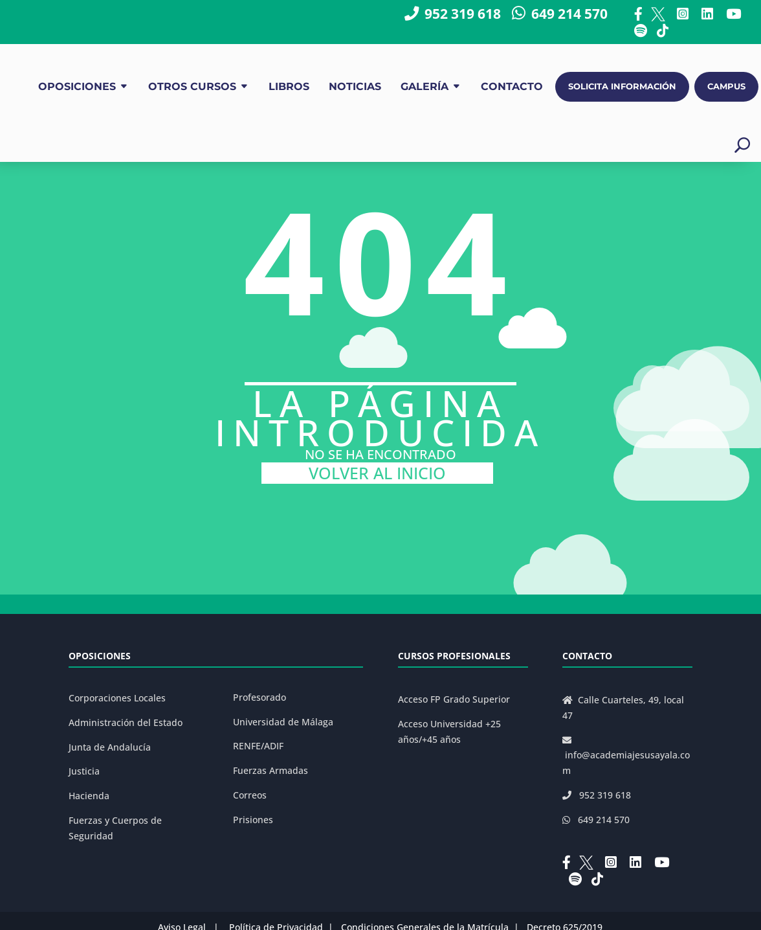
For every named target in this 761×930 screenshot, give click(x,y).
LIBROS (289, 86)
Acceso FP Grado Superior (454, 699)
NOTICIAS (355, 86)
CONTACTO (512, 86)
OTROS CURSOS (192, 86)
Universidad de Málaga (283, 722)
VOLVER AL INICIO (377, 473)
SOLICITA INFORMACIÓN (622, 86)
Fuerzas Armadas (270, 770)
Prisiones (253, 819)
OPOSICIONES (77, 86)
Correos (250, 795)
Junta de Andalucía (110, 747)
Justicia (84, 771)
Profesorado (259, 697)
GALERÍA (424, 86)
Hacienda (89, 795)
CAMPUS (726, 86)
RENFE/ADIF (258, 746)
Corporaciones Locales (117, 698)
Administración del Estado (125, 722)
